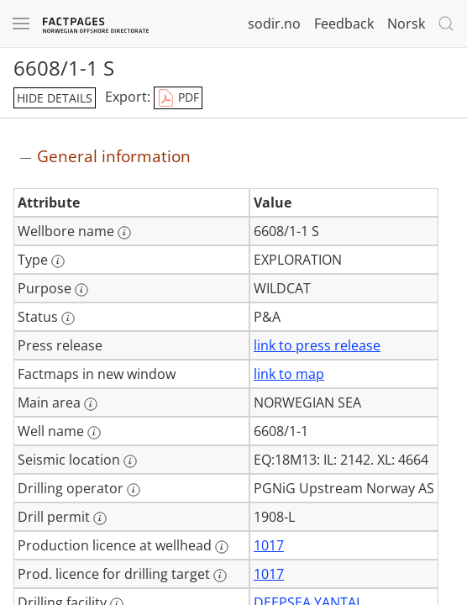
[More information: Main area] (90, 404)
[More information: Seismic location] (130, 461)
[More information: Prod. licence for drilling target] (220, 575)
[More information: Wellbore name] (124, 232)
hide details (54, 98)
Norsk (406, 23)
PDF (178, 98)
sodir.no (274, 23)
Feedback (344, 23)
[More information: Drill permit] (100, 518)
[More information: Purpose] (81, 290)
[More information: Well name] (94, 432)
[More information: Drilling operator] (133, 490)
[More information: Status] (68, 318)
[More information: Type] (58, 261)
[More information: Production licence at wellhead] (221, 547)
